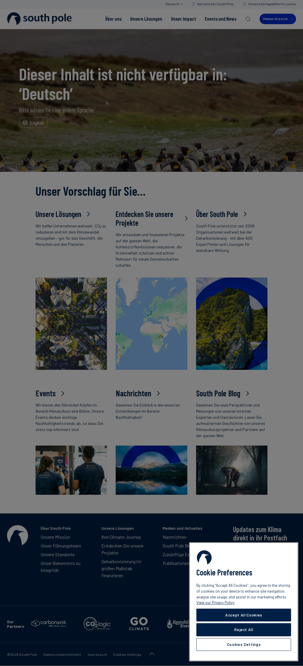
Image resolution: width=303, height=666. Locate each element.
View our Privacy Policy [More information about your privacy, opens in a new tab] (215, 602)
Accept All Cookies (243, 615)
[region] (243, 601)
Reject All (243, 629)
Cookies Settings (244, 644)
